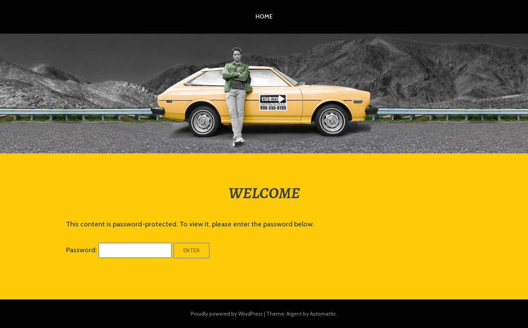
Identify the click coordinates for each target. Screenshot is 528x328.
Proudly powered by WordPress (227, 313)
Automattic (323, 313)
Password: (119, 250)
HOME (264, 16)
